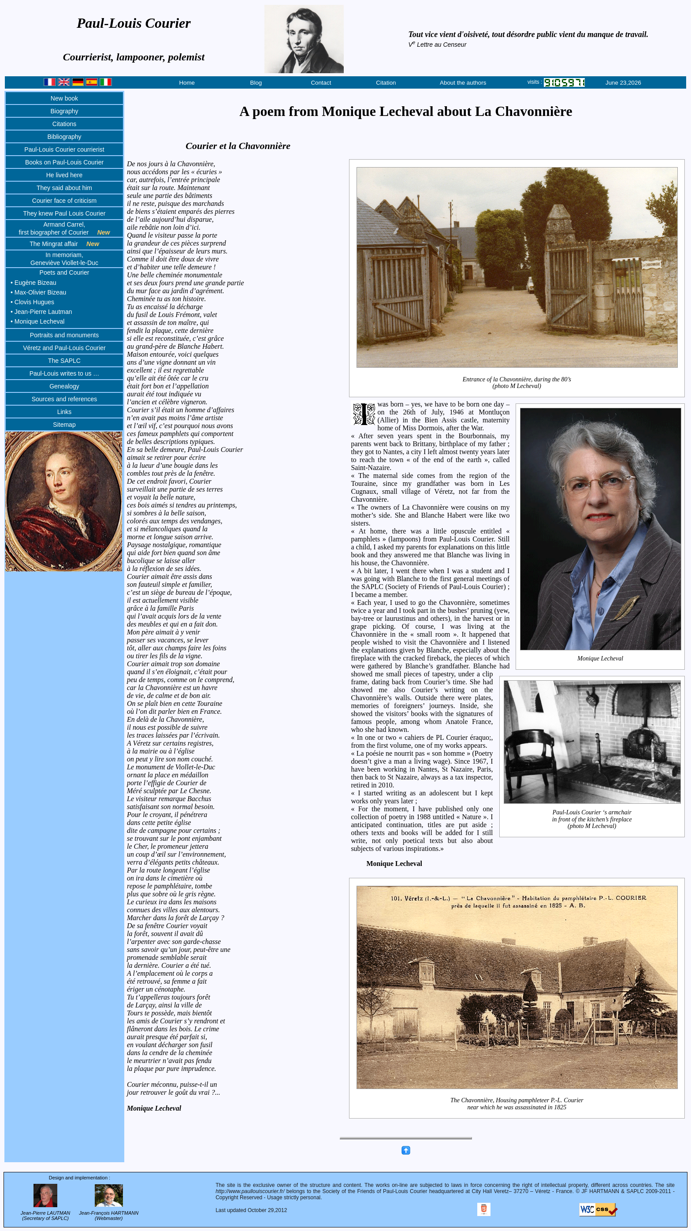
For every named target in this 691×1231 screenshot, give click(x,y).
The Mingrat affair (64, 243)
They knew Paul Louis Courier (64, 213)
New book (64, 98)
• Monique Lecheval (37, 321)
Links (64, 411)
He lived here (64, 175)
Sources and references (64, 399)
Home (187, 82)
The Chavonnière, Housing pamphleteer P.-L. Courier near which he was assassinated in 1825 (517, 1103)
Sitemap (64, 424)
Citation (386, 82)
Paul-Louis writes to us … (65, 373)
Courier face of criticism (64, 200)
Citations (64, 123)
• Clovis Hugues (32, 302)
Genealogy (64, 386)
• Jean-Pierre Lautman (41, 311)
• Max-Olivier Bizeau (38, 292)
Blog (256, 82)
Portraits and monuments (64, 335)
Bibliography (64, 136)
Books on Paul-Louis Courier (64, 162)
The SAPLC (64, 360)
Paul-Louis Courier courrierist (64, 149)
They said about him (64, 187)
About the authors (463, 82)
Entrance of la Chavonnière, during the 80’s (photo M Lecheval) (517, 382)
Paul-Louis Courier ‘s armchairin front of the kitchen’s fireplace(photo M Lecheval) (592, 819)
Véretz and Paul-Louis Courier (64, 347)
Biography (64, 111)
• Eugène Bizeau (33, 282)
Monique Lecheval (600, 658)
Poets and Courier (64, 272)
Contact (321, 82)
